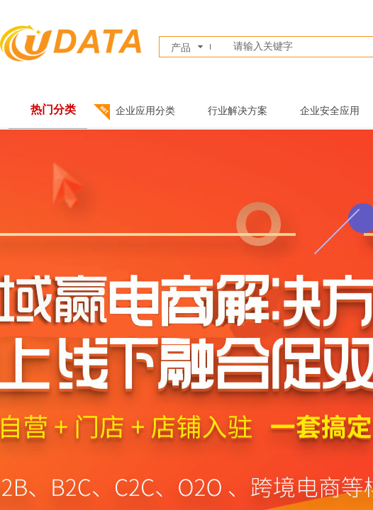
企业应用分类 (145, 111)
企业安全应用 (330, 111)
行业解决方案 (237, 111)
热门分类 (53, 109)
